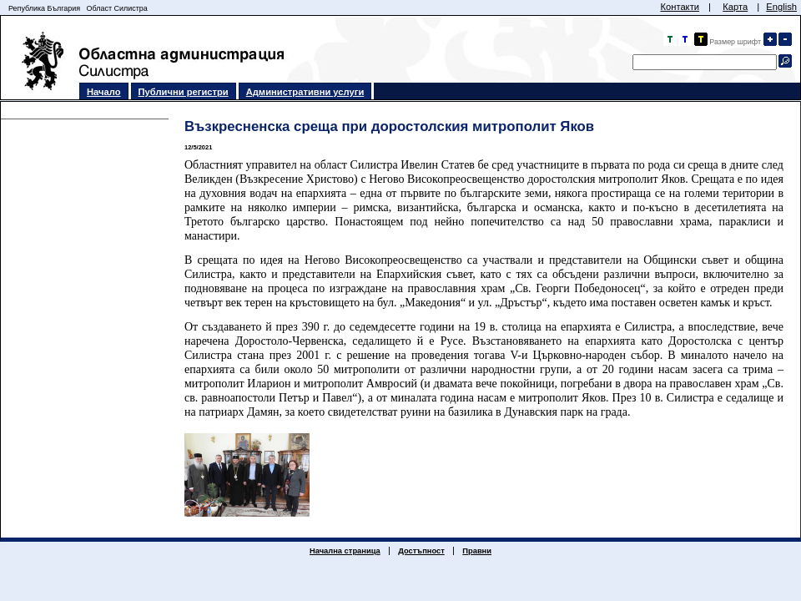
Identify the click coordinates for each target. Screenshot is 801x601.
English (781, 7)
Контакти (679, 7)
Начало (104, 92)
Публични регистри (184, 92)
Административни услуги (305, 92)
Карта (735, 7)
